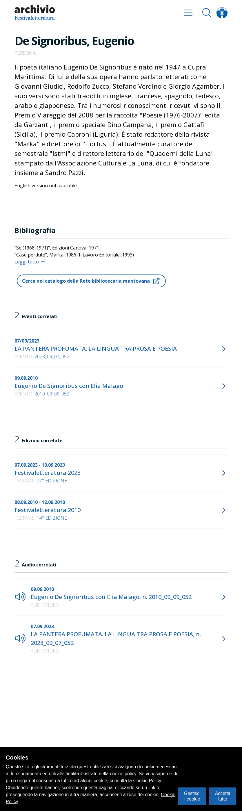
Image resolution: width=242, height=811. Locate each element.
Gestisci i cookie (192, 796)
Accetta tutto (222, 796)
